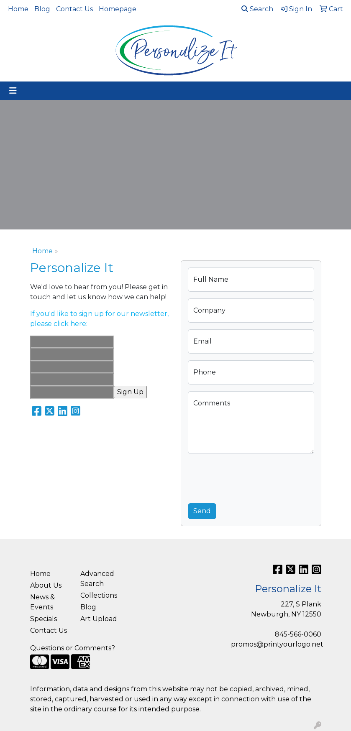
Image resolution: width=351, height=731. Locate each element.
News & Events (42, 602)
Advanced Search (97, 579)
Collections (98, 595)
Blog (42, 9)
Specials (43, 619)
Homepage (117, 9)
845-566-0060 (298, 634)
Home (18, 9)
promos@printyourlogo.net (277, 644)
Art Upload (98, 619)
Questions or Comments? (72, 648)
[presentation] (251, 477)
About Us (45, 585)
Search (257, 9)
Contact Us (74, 9)
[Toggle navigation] (13, 91)
